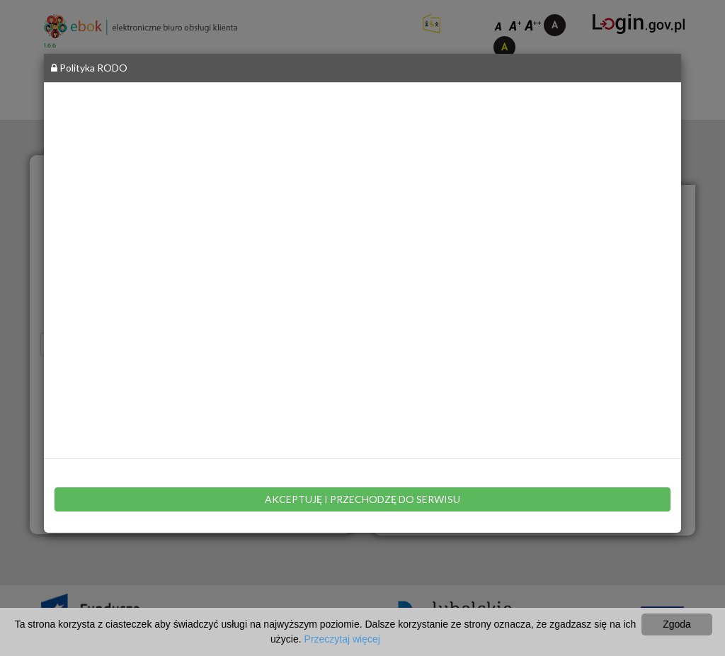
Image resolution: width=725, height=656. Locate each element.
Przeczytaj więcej (342, 639)
